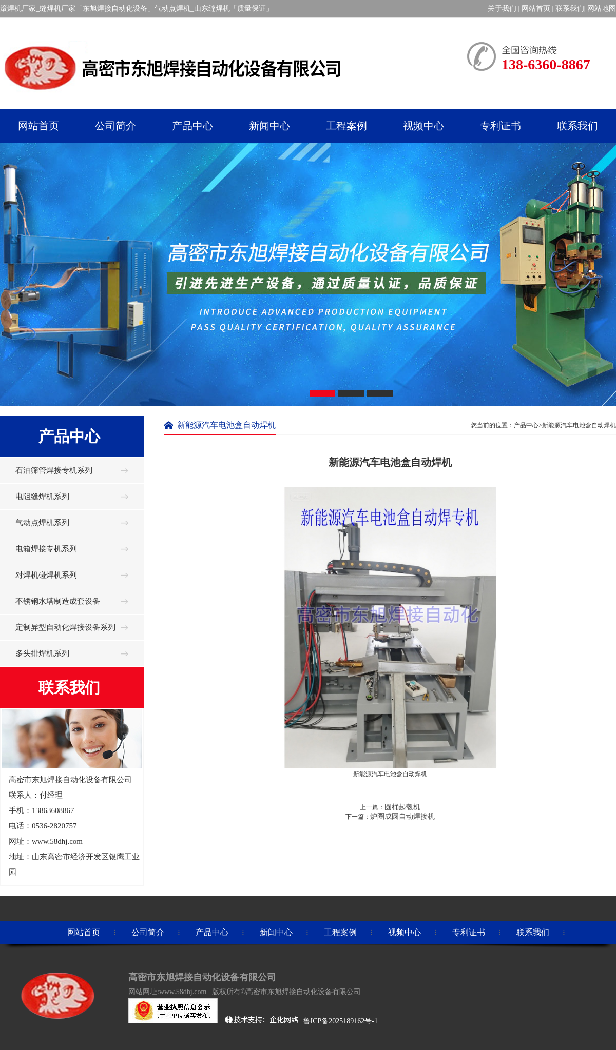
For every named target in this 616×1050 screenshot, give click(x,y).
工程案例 (340, 932)
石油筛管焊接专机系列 (53, 470)
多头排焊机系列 (42, 653)
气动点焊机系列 (42, 523)
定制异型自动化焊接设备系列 (65, 627)
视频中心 (404, 932)
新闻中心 (276, 932)
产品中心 (212, 932)
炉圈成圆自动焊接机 (402, 816)
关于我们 (502, 8)
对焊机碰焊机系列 (46, 575)
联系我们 (569, 8)
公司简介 (147, 932)
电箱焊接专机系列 (46, 549)
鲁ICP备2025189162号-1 (341, 1021)
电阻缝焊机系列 (42, 496)
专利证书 (468, 932)
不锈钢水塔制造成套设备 (57, 601)
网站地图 (601, 8)
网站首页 (536, 8)
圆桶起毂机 (402, 807)
